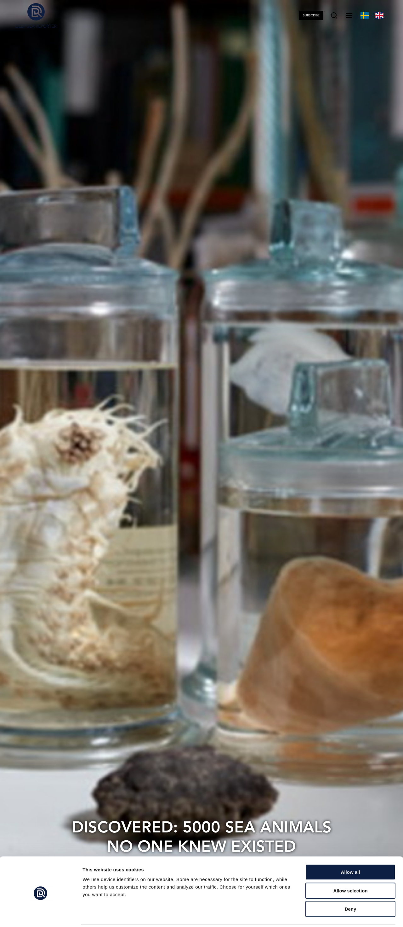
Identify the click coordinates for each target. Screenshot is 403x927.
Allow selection (350, 868)
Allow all (350, 850)
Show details (330, 914)
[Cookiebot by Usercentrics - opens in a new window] (40, 914)
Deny (350, 886)
